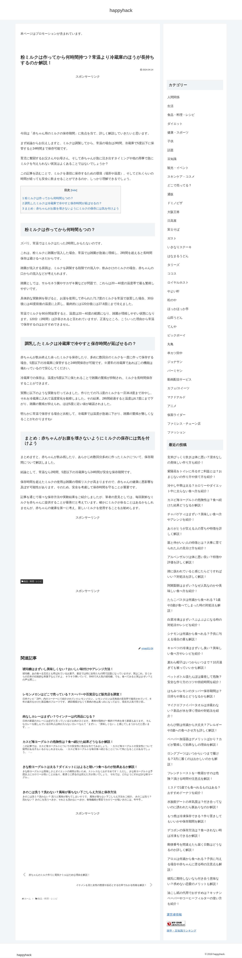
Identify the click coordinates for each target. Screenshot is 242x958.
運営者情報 (174, 914)
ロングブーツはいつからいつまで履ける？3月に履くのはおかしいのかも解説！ (193, 759)
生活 (170, 106)
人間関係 (173, 97)
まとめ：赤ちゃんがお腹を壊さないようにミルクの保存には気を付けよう (70, 208)
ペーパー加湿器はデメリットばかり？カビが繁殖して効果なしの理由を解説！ (194, 741)
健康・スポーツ (178, 132)
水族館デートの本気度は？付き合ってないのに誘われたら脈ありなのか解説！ (194, 804)
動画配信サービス (179, 379)
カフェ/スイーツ (178, 388)
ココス (171, 273)
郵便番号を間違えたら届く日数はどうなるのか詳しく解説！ (194, 847)
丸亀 (170, 344)
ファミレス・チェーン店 (184, 423)
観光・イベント (178, 168)
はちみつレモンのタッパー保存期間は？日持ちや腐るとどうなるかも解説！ (194, 693)
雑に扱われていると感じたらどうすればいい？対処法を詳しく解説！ (194, 574)
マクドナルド (176, 397)
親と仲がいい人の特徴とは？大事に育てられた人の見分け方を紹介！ (194, 545)
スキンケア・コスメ (181, 176)
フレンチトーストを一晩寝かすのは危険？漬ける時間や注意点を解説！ (193, 775)
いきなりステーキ (179, 247)
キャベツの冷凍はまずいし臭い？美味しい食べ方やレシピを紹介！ (194, 650)
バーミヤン (175, 370)
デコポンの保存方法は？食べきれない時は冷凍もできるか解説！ (194, 833)
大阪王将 (173, 212)
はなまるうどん (178, 256)
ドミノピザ (175, 203)
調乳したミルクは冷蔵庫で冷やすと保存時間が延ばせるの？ (62, 203)
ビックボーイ (176, 335)
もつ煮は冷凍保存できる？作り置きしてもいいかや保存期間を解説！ (194, 818)
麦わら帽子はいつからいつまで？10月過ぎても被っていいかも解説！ (194, 665)
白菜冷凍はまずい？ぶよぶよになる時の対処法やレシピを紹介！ (194, 622)
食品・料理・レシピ (32, 581)
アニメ (171, 406)
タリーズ (173, 265)
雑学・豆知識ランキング (181, 930)
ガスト (171, 238)
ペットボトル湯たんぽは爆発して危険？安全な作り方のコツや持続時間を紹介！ (194, 679)
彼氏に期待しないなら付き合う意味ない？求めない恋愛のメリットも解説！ (193, 881)
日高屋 (171, 220)
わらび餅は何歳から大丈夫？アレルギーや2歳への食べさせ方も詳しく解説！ (194, 727)
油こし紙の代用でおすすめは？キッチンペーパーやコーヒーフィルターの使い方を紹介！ (194, 898)
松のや (171, 300)
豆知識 (171, 159)
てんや (171, 326)
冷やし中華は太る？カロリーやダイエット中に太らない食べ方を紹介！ (194, 488)
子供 (170, 141)
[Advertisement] (88, 102)
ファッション (176, 432)
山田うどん (175, 317)
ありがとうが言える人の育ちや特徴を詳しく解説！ (194, 531)
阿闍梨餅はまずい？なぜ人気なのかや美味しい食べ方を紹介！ (194, 588)
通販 (170, 194)
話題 (170, 150)
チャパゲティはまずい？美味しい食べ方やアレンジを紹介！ (194, 517)
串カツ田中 (175, 353)
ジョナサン (175, 362)
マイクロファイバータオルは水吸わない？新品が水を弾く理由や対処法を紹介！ (193, 710)
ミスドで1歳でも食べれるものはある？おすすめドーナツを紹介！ (193, 790)
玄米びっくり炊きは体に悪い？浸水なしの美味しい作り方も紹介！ (194, 459)
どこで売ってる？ (179, 185)
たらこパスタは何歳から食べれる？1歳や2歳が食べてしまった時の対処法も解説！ (193, 605)
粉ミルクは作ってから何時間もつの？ (47, 198)
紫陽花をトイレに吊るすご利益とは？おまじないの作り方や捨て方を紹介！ (194, 474)
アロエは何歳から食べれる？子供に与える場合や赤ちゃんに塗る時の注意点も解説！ (194, 864)
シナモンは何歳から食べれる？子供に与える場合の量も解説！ (194, 636)
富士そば (173, 229)
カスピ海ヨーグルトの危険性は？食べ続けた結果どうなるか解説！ (194, 502)
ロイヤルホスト (178, 282)
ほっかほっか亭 (178, 309)
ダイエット (175, 123)
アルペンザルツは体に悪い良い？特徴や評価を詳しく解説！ (194, 559)
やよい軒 (173, 291)
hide (73, 190)
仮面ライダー (176, 415)
